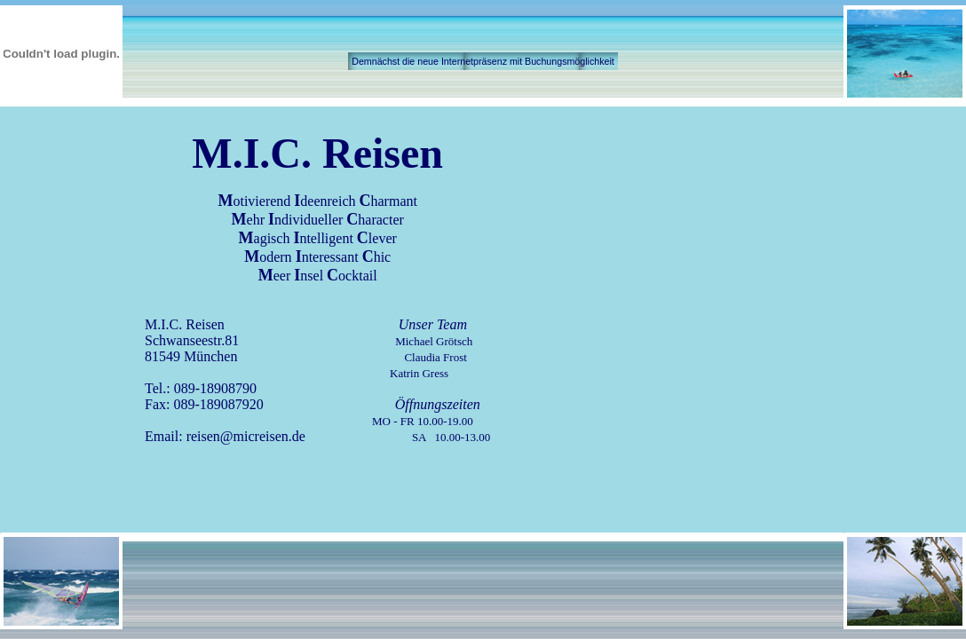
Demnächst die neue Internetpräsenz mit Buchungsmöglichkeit (483, 61)
